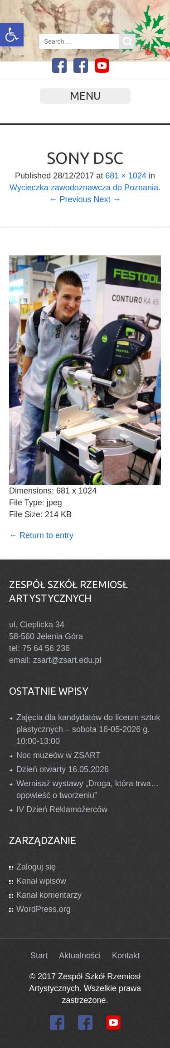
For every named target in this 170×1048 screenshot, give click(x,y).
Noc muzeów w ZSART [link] (58, 755)
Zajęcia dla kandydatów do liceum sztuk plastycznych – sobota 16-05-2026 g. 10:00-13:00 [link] (88, 729)
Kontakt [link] (126, 955)
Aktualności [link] (80, 955)
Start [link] (39, 955)
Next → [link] (107, 199)
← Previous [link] (70, 199)
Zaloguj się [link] (36, 866)
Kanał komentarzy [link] (49, 895)
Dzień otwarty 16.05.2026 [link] (62, 769)
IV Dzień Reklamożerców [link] (61, 809)
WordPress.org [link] (43, 909)
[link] (12, 34)
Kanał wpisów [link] (41, 880)
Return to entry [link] (41, 535)
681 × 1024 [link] (125, 175)
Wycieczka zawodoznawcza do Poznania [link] (84, 187)
